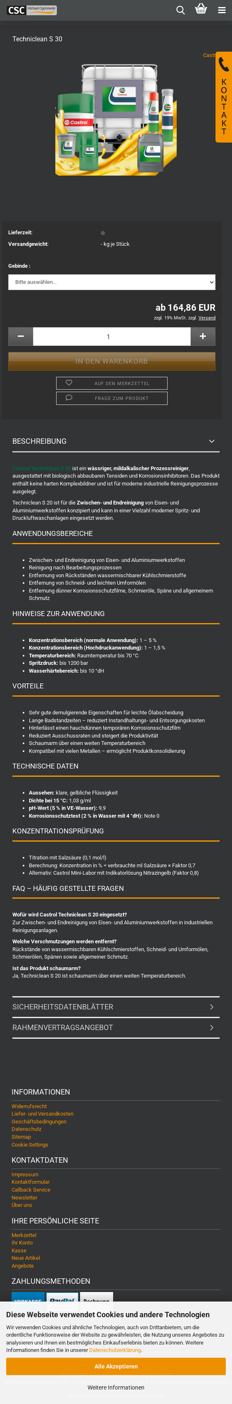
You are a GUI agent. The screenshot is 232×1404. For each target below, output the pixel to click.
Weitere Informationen (116, 1387)
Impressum (25, 1174)
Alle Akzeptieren (116, 1366)
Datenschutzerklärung (115, 1350)
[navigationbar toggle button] (221, 10)
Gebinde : (19, 266)
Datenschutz (26, 1129)
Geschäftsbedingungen (39, 1121)
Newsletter (24, 1198)
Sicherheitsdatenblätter (62, 1006)
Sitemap (21, 1137)
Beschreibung (39, 441)
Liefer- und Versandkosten (42, 1114)
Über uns (22, 1205)
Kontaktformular (31, 1182)
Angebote (23, 1266)
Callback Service (31, 1190)
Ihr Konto (22, 1243)
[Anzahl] (112, 336)
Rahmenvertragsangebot (62, 1027)
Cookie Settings (30, 1145)
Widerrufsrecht (29, 1106)
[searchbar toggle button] (180, 10)
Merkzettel (24, 1235)
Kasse (19, 1250)
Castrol (211, 55)
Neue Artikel (26, 1258)
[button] (20, 336)
